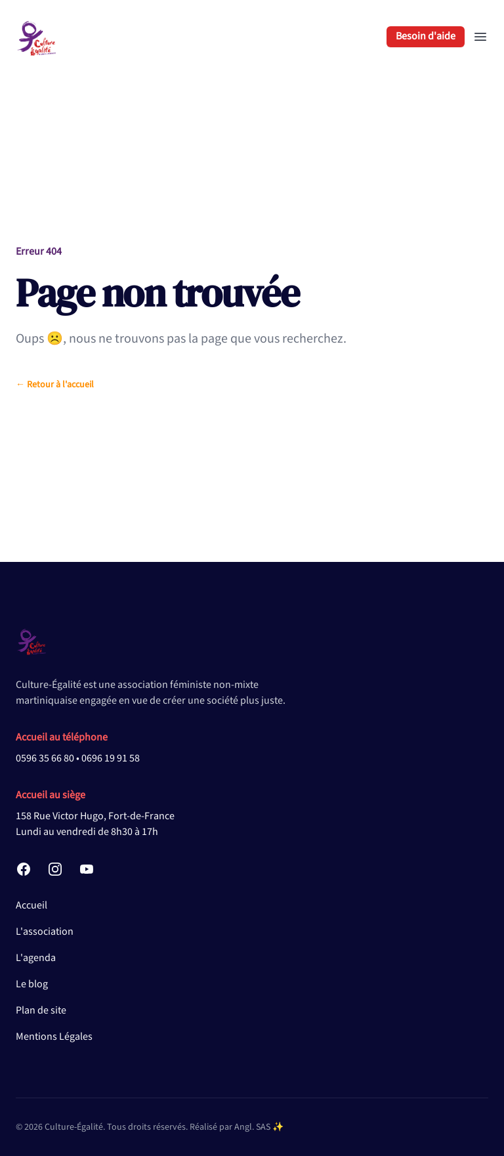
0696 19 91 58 (110, 758)
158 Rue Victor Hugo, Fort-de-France (95, 816)
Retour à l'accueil (55, 385)
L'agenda (36, 958)
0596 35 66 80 (45, 758)
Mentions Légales (54, 1037)
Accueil (31, 905)
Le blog (32, 984)
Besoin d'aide (425, 36)
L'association (45, 932)
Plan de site (41, 1010)
